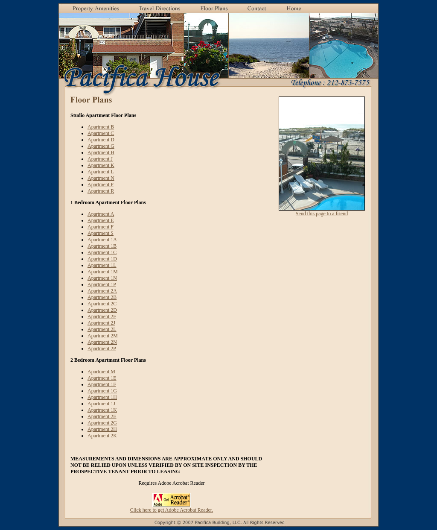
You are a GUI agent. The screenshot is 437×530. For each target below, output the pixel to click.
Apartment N (100, 178)
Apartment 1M (102, 272)
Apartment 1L (102, 265)
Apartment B (100, 127)
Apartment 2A (102, 291)
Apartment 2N (102, 342)
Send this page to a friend (322, 214)
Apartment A (100, 214)
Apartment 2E (102, 416)
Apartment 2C (102, 304)
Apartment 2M (102, 336)
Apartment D (100, 140)
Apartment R (100, 191)
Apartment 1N (102, 278)
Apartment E (100, 220)
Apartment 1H (102, 397)
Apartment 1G (102, 391)
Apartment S (100, 233)
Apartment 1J (101, 404)
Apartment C (100, 133)
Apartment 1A (102, 240)
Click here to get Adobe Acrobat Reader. (171, 510)
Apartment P (100, 184)
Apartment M (101, 372)
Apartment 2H (102, 429)
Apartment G (100, 146)
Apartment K (100, 165)
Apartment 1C (102, 252)
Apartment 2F (101, 316)
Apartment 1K (102, 410)
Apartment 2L (102, 329)
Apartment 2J (101, 323)
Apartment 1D (102, 259)
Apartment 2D (102, 310)
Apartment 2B (102, 297)
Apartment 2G (102, 423)
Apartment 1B (102, 246)
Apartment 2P (101, 348)
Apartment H (100, 152)
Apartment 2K (102, 436)
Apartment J (100, 159)
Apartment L (100, 172)
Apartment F (100, 227)
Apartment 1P (101, 284)
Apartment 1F (101, 384)
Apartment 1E (102, 378)
